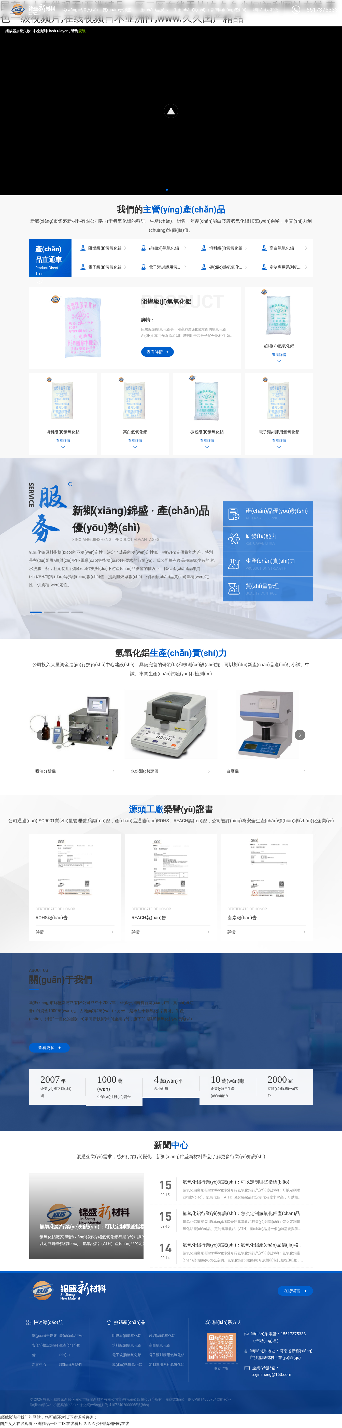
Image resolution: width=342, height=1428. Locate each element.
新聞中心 (39, 1366)
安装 (82, 31)
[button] (167, 190)
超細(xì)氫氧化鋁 (162, 1337)
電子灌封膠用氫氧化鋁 (166, 1356)
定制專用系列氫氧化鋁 (166, 1366)
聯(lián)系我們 (70, 1366)
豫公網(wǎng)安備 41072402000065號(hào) (114, 1406)
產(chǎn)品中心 (71, 1337)
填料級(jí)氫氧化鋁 (126, 1346)
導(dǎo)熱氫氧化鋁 (127, 1366)
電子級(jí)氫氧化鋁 (126, 1356)
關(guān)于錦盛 (44, 1337)
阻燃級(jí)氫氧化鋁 (126, 1337)
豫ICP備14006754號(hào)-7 (209, 1400)
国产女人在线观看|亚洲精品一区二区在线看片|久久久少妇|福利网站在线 (64, 1424)
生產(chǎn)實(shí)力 (69, 1351)
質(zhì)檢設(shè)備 (45, 1351)
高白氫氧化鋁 (159, 1346)
